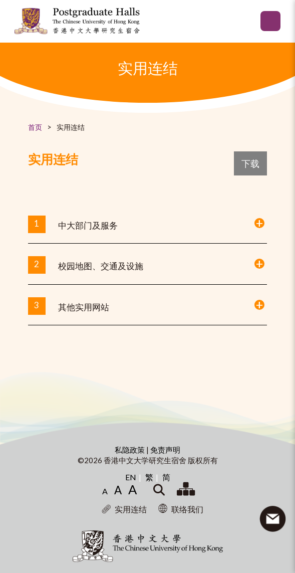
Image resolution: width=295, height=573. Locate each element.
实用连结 (124, 509)
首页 (35, 127)
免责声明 (165, 449)
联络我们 (180, 509)
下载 (250, 163)
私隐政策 (130, 449)
